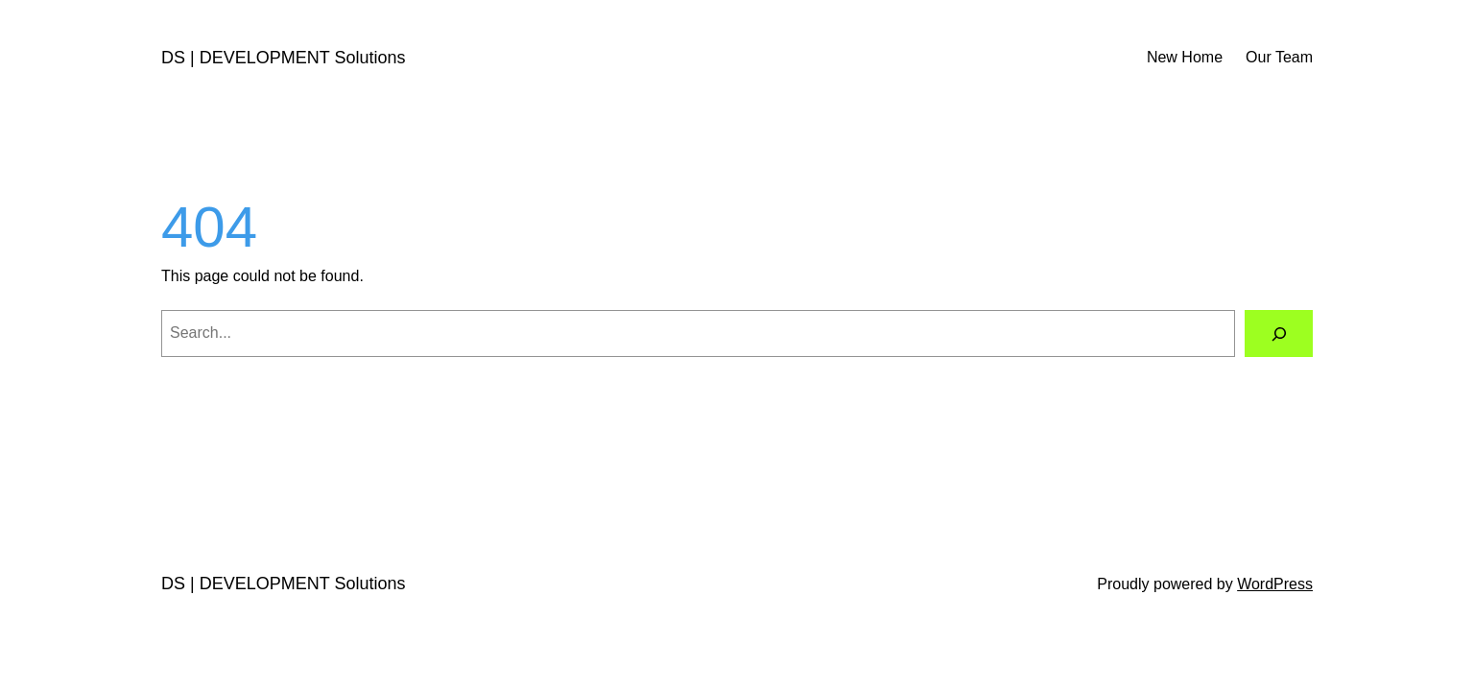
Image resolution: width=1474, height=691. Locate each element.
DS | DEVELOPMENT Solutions (283, 57)
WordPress (1275, 584)
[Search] (1279, 333)
